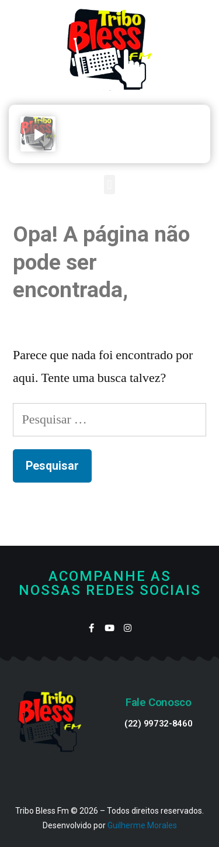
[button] (109, 184)
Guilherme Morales (142, 825)
